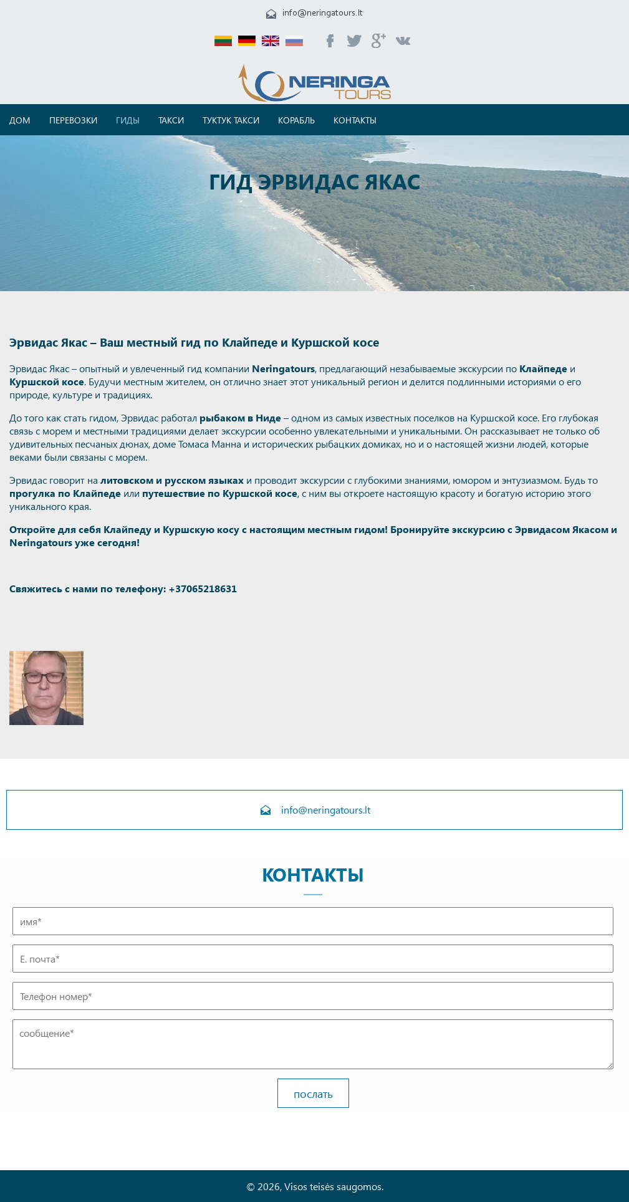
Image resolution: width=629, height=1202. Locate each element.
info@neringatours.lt (322, 13)
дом (20, 120)
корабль (296, 120)
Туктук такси (231, 120)
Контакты (355, 120)
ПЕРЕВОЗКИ (73, 120)
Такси (171, 120)
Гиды (128, 120)
